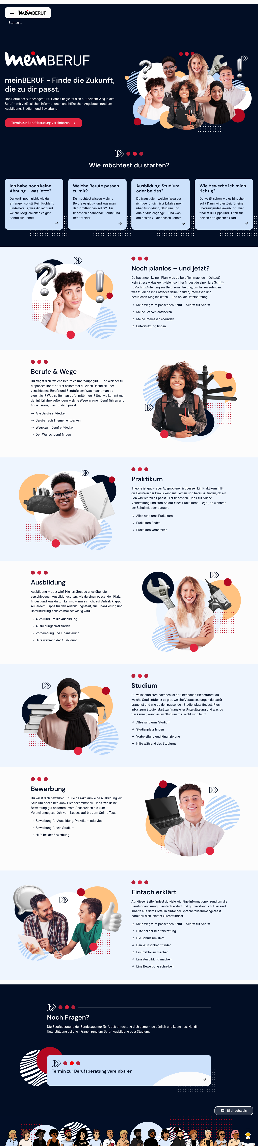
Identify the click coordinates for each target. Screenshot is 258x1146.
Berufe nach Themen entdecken (58, 417)
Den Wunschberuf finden (53, 431)
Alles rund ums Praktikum (154, 512)
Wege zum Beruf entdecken (55, 424)
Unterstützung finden (151, 323)
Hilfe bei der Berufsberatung (156, 927)
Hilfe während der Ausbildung (57, 636)
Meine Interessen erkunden (155, 315)
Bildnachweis (237, 1107)
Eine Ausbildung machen (154, 955)
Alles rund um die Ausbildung (56, 615)
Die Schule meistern (150, 934)
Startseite (11, 19)
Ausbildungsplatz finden (53, 622)
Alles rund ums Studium (153, 718)
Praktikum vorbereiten (151, 526)
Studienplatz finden (150, 725)
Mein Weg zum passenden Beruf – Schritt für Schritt (173, 301)
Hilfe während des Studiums (156, 740)
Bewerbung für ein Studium (55, 824)
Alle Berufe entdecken (51, 409)
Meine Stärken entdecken (154, 308)
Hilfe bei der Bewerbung (52, 831)
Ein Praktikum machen (152, 948)
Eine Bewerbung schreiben (155, 962)
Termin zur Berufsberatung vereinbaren (40, 119)
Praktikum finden (148, 519)
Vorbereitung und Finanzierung (57, 629)
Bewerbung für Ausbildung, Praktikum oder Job (69, 817)
